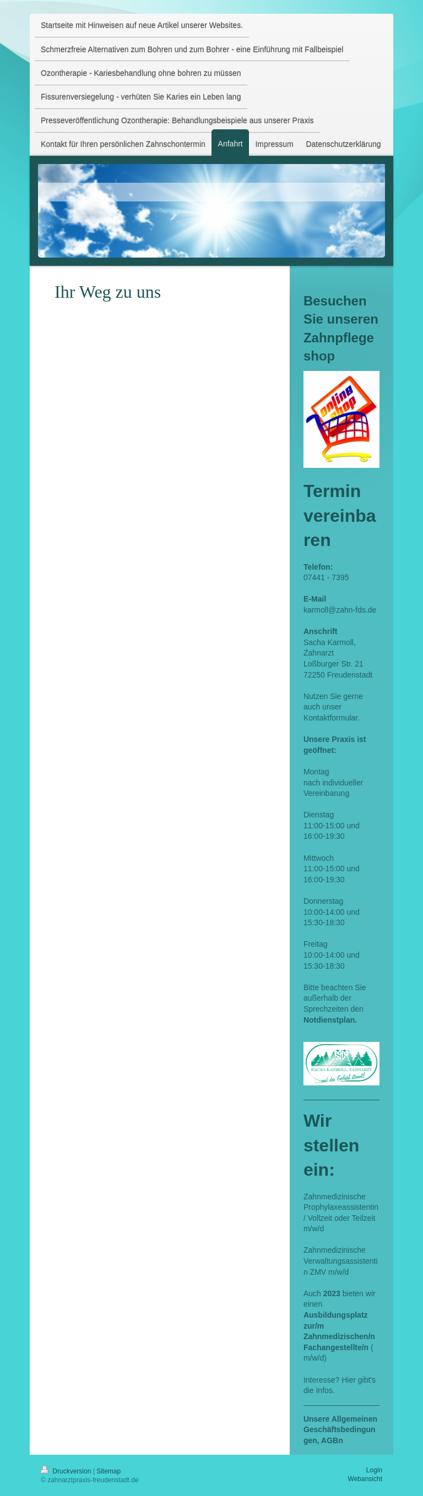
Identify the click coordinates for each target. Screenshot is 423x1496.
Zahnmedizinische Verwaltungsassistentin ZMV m (340, 1261)
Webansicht (365, 1479)
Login (374, 1470)
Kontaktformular (330, 717)
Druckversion (67, 1471)
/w (339, 1272)
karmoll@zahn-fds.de (340, 609)
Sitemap (108, 1471)
